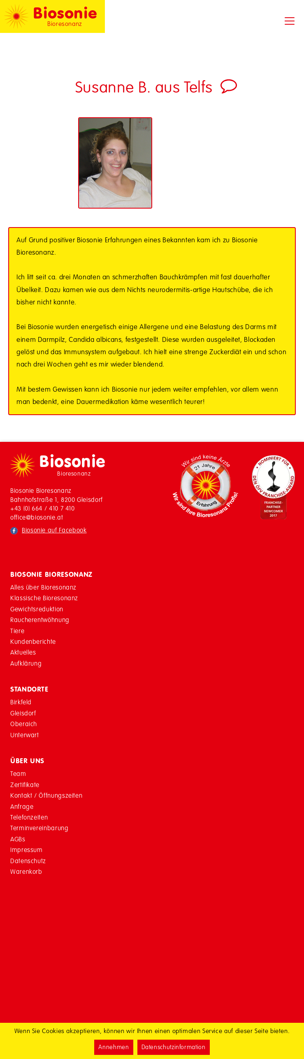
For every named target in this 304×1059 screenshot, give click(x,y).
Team (18, 773)
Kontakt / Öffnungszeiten (46, 795)
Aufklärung (26, 663)
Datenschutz (28, 860)
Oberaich (23, 723)
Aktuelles (23, 652)
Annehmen (113, 1047)
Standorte (29, 689)
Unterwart (24, 735)
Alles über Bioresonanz (43, 587)
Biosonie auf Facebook (54, 530)
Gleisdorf (23, 713)
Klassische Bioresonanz (44, 598)
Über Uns (27, 761)
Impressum (26, 849)
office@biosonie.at (36, 517)
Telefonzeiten (29, 817)
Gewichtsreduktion (36, 609)
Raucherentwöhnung (40, 619)
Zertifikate (24, 784)
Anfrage (21, 806)
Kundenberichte (33, 641)
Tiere (17, 630)
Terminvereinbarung (39, 827)
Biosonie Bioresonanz (51, 574)
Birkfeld (21, 702)
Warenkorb (26, 871)
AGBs (18, 839)
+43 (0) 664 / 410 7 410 (42, 508)
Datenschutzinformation (174, 1047)
